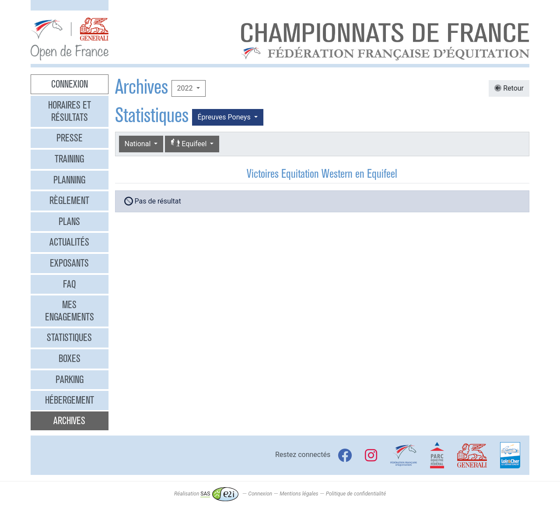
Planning (69, 180)
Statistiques (69, 337)
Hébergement (69, 400)
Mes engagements (69, 311)
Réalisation (206, 494)
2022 (186, 88)
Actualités (69, 242)
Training (69, 159)
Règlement (69, 200)
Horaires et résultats (69, 111)
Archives (69, 421)
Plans (69, 221)
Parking (70, 379)
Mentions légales (299, 494)
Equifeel (189, 143)
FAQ (69, 284)
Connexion (69, 84)
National (139, 144)
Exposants (69, 263)
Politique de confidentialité (356, 494)
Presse (69, 138)
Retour (509, 88)
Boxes (69, 358)
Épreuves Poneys (225, 117)
